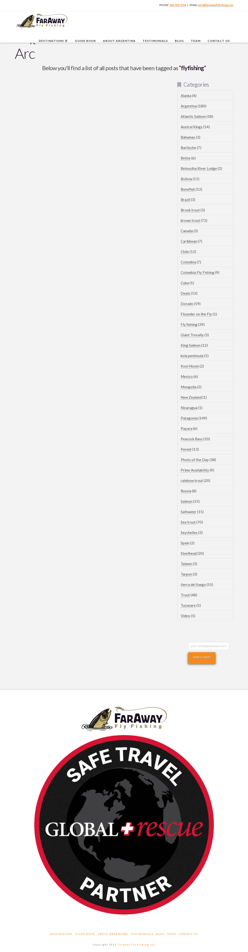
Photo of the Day (195, 459)
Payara (186, 428)
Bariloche (188, 147)
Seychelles (189, 532)
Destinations (61, 933)
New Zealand (191, 397)
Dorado (187, 303)
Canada (187, 231)
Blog (160, 933)
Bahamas (188, 137)
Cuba (185, 283)
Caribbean (189, 241)
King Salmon (191, 345)
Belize (186, 158)
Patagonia (189, 418)
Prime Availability (195, 470)
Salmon (186, 501)
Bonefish (188, 189)
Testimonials (142, 933)
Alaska (186, 95)
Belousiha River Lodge (199, 168)
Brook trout (190, 210)
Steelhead (189, 553)
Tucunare (188, 605)
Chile (185, 251)
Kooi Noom (190, 366)
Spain (185, 543)
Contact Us (188, 933)
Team (171, 933)
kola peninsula (192, 355)
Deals (185, 293)
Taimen (186, 564)
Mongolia (188, 387)
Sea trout (188, 522)
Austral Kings (191, 127)
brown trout (190, 220)
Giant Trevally (192, 335)
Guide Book (85, 933)
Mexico (187, 376)
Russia (186, 491)
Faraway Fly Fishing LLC (136, 944)
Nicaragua (189, 407)
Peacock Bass (192, 439)
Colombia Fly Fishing (197, 272)
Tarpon (186, 574)
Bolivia (186, 179)
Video (185, 616)
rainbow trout (192, 480)
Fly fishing (189, 324)
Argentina (189, 106)
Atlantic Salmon (193, 116)
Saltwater (188, 512)
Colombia (188, 262)
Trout (185, 595)
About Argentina (113, 933)
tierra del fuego (193, 584)
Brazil (185, 199)
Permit (186, 449)
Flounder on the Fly (196, 314)
